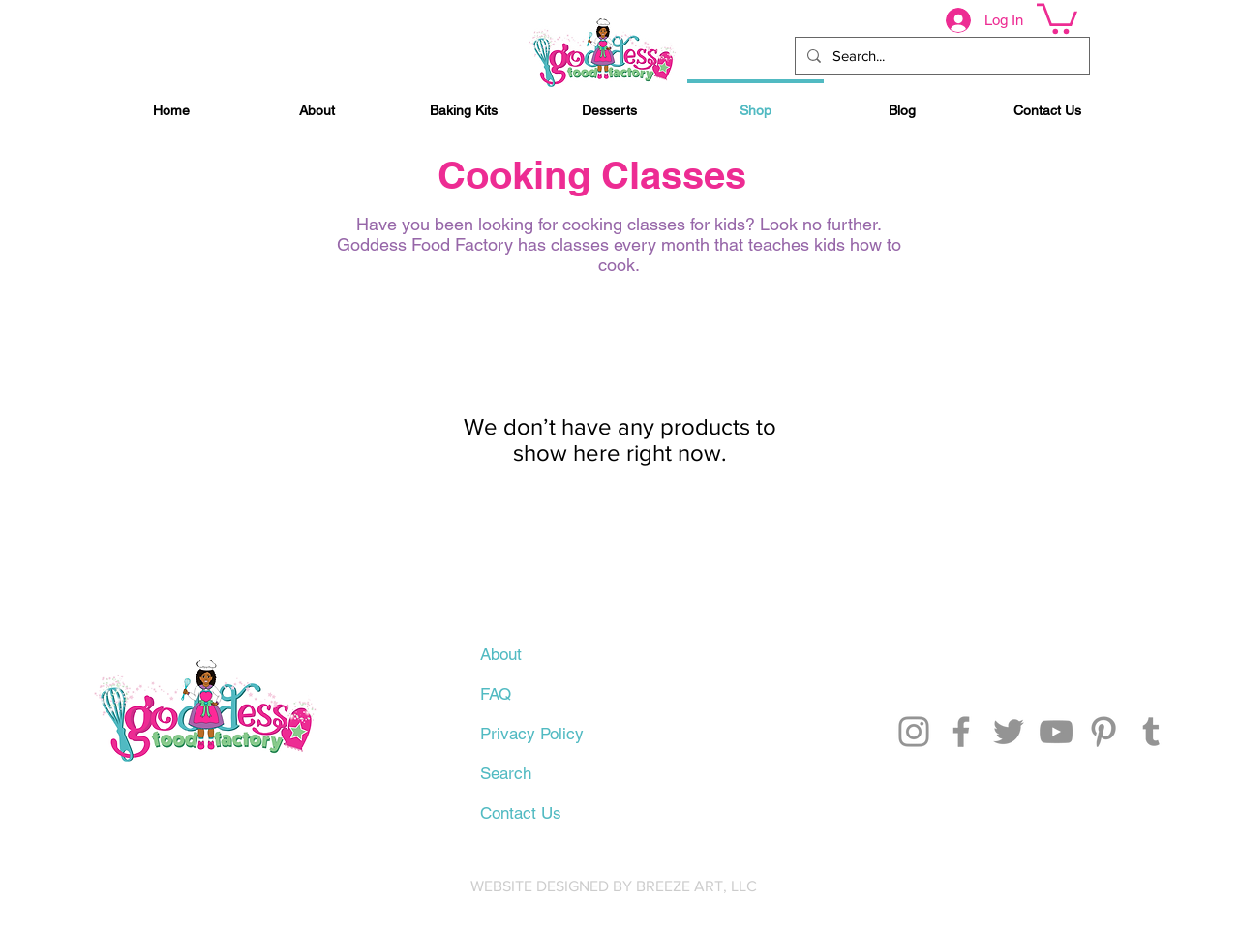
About (501, 654)
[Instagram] (913, 731)
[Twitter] (1008, 731)
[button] (1057, 17)
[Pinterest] (1103, 731)
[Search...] (940, 56)
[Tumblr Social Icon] (1151, 731)
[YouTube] (1056, 731)
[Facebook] (961, 731)
